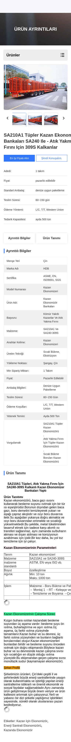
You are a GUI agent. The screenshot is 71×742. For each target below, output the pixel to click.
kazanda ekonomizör (18, 730)
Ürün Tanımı (51, 238)
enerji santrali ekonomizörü (22, 725)
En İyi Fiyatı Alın (19, 158)
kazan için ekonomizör (32, 721)
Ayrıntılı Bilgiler (19, 238)
